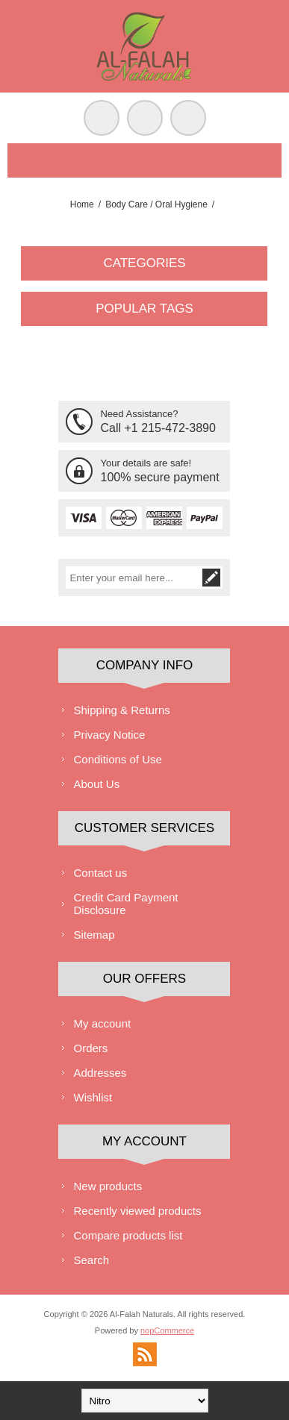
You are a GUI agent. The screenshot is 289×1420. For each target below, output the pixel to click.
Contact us (100, 872)
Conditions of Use (117, 759)
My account (102, 1023)
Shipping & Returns (121, 710)
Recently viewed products (137, 1210)
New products (107, 1186)
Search (91, 1260)
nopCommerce (167, 1330)
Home (82, 204)
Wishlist (92, 1097)
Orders (90, 1048)
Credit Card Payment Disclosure (125, 903)
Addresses (99, 1072)
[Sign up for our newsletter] (133, 577)
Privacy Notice (109, 734)
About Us (96, 784)
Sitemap (93, 934)
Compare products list (127, 1235)
